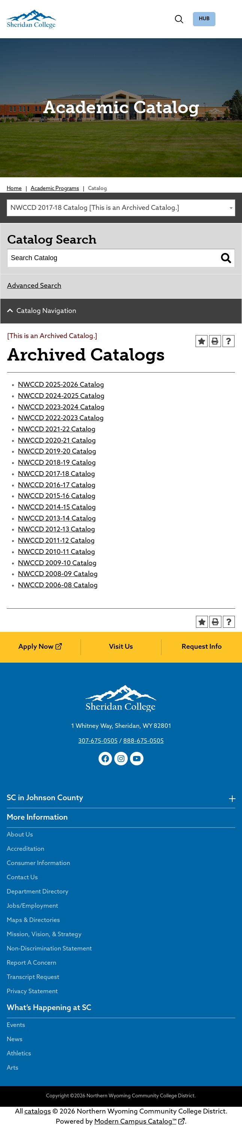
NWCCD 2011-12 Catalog (56, 541)
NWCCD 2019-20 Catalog (57, 451)
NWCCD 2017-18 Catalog (56, 474)
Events (16, 1025)
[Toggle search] (179, 19)
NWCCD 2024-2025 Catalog (61, 396)
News (14, 1040)
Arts (12, 1068)
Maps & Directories (33, 920)
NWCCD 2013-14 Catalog (57, 518)
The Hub (204, 19)
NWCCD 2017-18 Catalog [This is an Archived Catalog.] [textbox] (94, 208)
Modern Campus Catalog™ (135, 1122)
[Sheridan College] (31, 19)
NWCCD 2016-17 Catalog (57, 485)
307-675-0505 (98, 741)
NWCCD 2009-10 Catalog (57, 563)
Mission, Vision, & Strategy (44, 935)
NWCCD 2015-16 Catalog (57, 496)
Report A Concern (31, 963)
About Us (20, 835)
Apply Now (36, 647)
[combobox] (121, 207)
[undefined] (232, 798)
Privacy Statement (32, 992)
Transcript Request (33, 977)
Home (14, 189)
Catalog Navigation (46, 311)
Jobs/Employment (32, 906)
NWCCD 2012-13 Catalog (56, 529)
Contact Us (22, 878)
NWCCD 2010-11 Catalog (56, 552)
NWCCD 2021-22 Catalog (57, 429)
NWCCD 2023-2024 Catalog (61, 407)
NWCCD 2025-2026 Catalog (61, 385)
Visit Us (121, 647)
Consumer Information (38, 864)
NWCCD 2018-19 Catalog (57, 463)
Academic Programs (55, 189)
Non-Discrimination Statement (49, 949)
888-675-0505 (143, 741)
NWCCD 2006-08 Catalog (58, 585)
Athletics (19, 1054)
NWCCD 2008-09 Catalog (58, 574)
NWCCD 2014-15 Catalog (57, 507)
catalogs (37, 1111)
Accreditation (25, 849)
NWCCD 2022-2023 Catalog (61, 418)
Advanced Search (34, 286)
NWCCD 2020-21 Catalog (57, 441)
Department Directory (38, 892)
